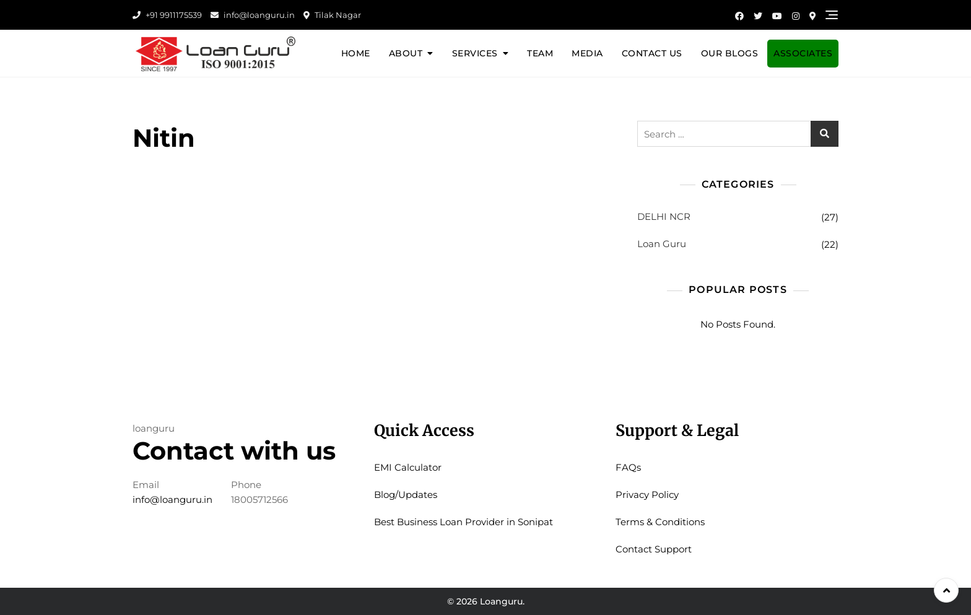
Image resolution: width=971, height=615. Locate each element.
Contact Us (652, 53)
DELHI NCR (663, 216)
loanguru (154, 428)
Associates (802, 53)
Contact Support (654, 549)
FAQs (628, 467)
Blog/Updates (405, 494)
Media (587, 53)
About (406, 53)
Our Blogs (730, 53)
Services (475, 53)
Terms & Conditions (660, 522)
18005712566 (259, 499)
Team (540, 53)
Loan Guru (661, 244)
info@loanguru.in (253, 15)
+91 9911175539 (167, 15)
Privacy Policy (647, 494)
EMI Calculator (408, 467)
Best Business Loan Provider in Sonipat (463, 522)
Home (355, 53)
